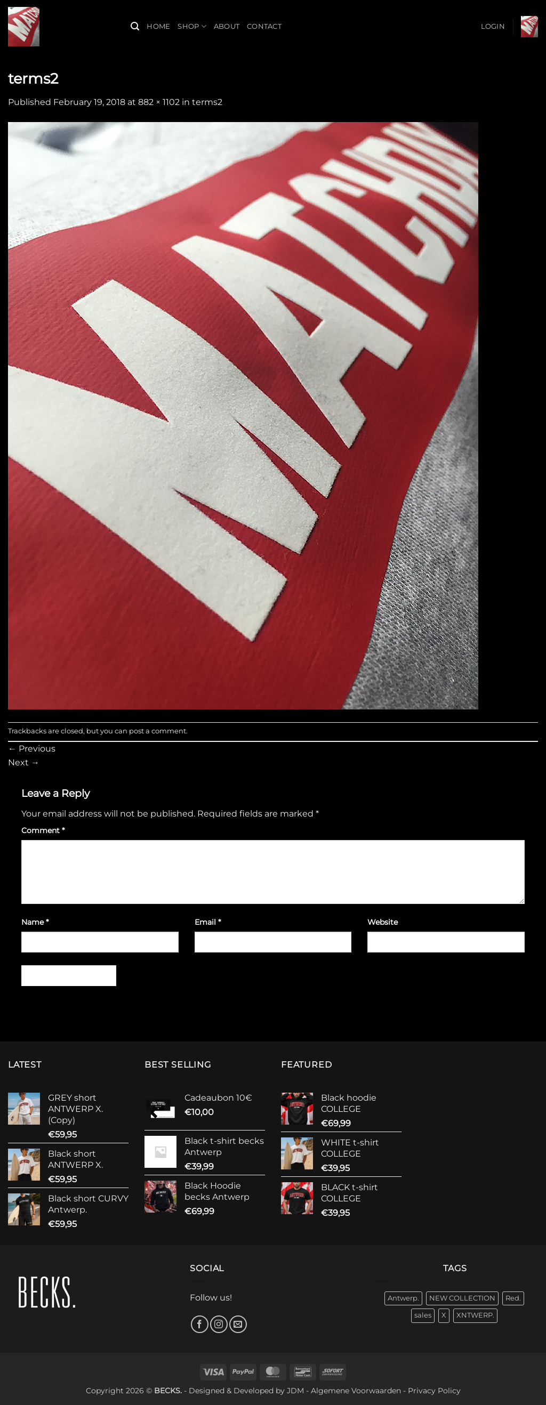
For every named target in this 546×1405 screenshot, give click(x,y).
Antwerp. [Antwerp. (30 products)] (403, 1298)
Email (208, 922)
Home (158, 26)
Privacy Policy (434, 1390)
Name (35, 922)
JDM (295, 1390)
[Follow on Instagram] (219, 1324)
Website (382, 922)
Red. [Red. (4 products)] (513, 1298)
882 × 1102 (159, 102)
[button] (135, 26)
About (226, 26)
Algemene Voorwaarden (356, 1390)
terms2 (207, 102)
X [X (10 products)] (443, 1315)
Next (23, 762)
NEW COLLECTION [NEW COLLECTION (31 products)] (462, 1298)
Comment (43, 830)
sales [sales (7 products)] (422, 1315)
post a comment (157, 731)
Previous (31, 749)
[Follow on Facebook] (199, 1324)
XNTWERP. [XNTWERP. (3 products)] (475, 1315)
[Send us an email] (238, 1324)
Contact (264, 26)
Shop (192, 26)
